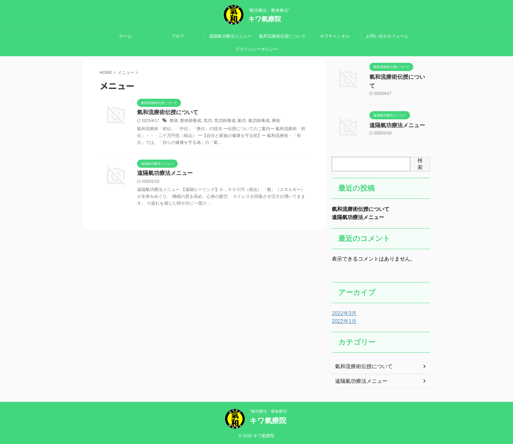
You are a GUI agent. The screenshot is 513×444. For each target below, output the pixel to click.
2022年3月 (343, 312)
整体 (173, 121)
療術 (269, 121)
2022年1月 (343, 320)
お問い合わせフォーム (387, 36)
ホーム (125, 36)
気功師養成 (221, 121)
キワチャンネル (335, 36)
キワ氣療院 (264, 19)
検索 (420, 161)
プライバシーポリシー (256, 49)
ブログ (177, 36)
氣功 (237, 121)
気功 (205, 121)
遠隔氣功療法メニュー (230, 36)
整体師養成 (189, 121)
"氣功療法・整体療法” (269, 410)
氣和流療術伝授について (282, 36)
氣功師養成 (253, 121)
